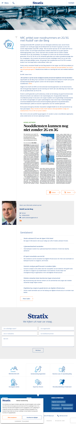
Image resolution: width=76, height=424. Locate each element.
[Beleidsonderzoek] (14, 369)
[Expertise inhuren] (38, 382)
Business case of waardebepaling (62, 374)
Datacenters (55, 405)
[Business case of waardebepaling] (62, 369)
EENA (30, 83)
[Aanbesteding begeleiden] (38, 369)
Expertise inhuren (38, 387)
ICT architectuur (56, 408)
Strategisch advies (14, 387)
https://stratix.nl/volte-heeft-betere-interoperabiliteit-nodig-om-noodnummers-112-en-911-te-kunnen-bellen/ (44, 110)
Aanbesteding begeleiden (38, 374)
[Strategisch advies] (14, 382)
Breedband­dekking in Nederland (62, 387)
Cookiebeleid (18, 421)
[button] (52, 192)
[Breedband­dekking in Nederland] (62, 382)
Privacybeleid (25, 421)
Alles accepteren (12, 417)
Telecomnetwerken (66, 405)
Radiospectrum (68, 408)
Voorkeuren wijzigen (32, 417)
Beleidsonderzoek (14, 374)
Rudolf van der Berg (26, 209)
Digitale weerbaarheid (58, 402)
